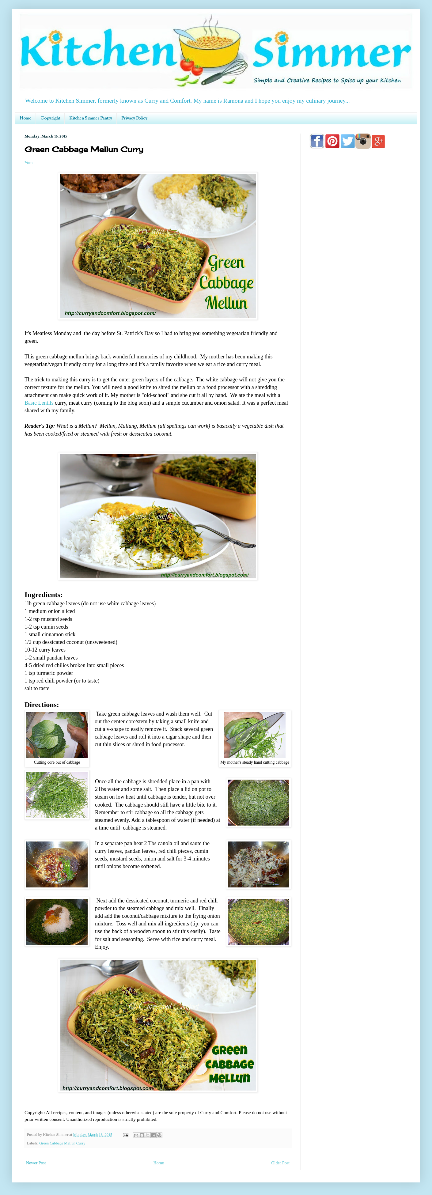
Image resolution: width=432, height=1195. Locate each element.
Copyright (50, 118)
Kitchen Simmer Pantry (90, 118)
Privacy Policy (134, 118)
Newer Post (36, 1163)
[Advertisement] (358, 328)
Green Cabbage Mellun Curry (62, 1143)
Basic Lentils (39, 403)
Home (25, 118)
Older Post (280, 1163)
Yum (28, 163)
